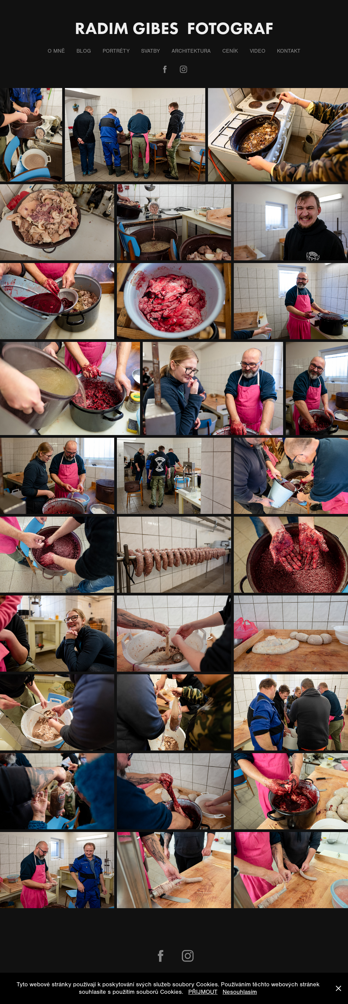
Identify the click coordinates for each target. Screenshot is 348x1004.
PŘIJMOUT (203, 992)
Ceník (230, 51)
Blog (83, 51)
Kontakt (288, 51)
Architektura (191, 51)
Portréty (116, 51)
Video (257, 51)
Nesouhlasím (240, 992)
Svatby (150, 51)
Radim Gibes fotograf (174, 28)
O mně (56, 51)
